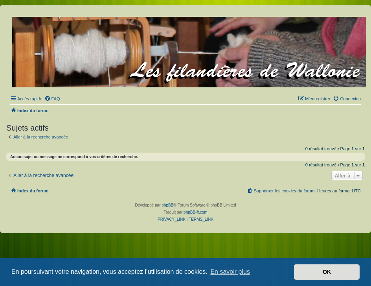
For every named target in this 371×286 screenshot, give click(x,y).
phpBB (167, 205)
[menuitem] (52, 98)
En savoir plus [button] (230, 271)
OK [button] (327, 272)
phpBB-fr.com (196, 212)
